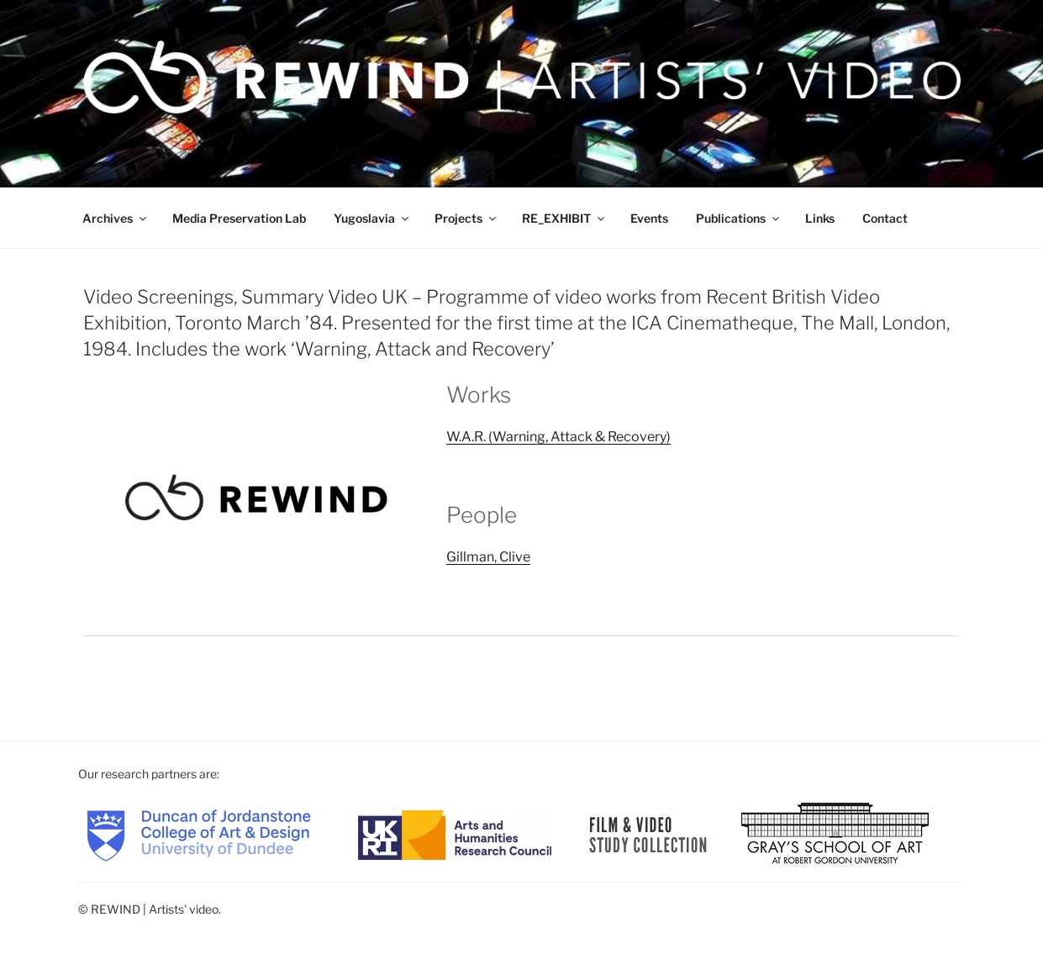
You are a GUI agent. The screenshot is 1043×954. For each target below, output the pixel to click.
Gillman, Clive (488, 557)
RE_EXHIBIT (564, 218)
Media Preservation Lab (239, 218)
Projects (466, 218)
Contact (885, 218)
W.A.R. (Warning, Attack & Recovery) (558, 437)
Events (649, 218)
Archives (115, 218)
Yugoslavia (372, 218)
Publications (739, 218)
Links (820, 218)
